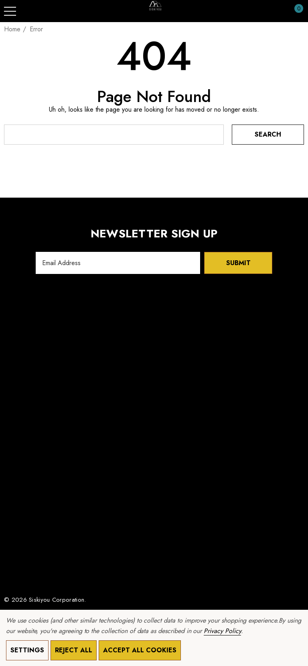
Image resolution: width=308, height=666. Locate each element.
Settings (27, 650)
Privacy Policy (222, 630)
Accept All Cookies (139, 650)
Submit (238, 263)
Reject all (73, 650)
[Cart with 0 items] (294, 11)
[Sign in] (279, 11)
